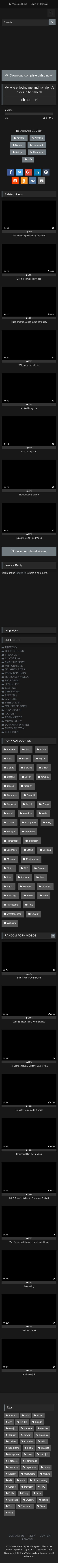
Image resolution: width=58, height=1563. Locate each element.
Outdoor (42, 868)
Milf (26, 868)
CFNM (28, 777)
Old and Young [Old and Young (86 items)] (39, 1480)
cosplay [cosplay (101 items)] (44, 1428)
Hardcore (30, 831)
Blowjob (18, 145)
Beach (25, 758)
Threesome (37, 152)
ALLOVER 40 (11, 658)
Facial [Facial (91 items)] (30, 1448)
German (11, 822)
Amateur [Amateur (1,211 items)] (12, 1415)
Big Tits (42, 758)
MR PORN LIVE (12, 666)
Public (10, 886)
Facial (10, 813)
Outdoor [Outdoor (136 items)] (12, 1487)
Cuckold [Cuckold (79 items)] (12, 1441)
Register (44, 4)
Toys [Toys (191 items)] (42, 1506)
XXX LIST (9, 713)
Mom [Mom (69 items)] (22, 1480)
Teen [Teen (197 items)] (10, 1506)
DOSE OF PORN (13, 651)
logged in (21, 573)
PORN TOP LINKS (14, 673)
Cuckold (31, 795)
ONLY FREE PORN (14, 706)
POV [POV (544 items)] (43, 1487)
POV (42, 877)
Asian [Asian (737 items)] (40, 1415)
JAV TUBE (9, 699)
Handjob (11, 831)
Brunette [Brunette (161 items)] (28, 1428)
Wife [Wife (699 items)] (10, 1512)
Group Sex (30, 822)
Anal (28, 749)
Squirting (46, 886)
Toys (30, 905)
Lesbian (47, 850)
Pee (9, 877)
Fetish (45, 813)
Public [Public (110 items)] (11, 1493)
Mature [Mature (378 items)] (46, 1474)
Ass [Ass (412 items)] (10, 1422)
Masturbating (32, 859)
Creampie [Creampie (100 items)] (43, 1435)
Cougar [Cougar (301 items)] (12, 1435)
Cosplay (28, 786)
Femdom (27, 813)
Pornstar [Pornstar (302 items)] (28, 1487)
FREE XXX (9, 647)
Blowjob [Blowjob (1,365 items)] (12, 1428)
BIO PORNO (10, 680)
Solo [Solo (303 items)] (38, 1493)
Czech (29, 804)
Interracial (33, 841)
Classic (10, 786)
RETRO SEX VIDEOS (15, 677)
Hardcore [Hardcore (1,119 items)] (12, 1461)
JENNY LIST (10, 684)
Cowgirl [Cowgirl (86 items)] (27, 1435)
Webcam (11, 923)
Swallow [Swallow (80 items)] (30, 1500)
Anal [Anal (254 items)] (27, 1415)
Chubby (45, 777)
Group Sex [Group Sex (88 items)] (13, 1454)
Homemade (37, 145)
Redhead (27, 886)
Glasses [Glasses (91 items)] (45, 1448)
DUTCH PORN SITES (15, 724)
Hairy (48, 822)
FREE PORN (10, 732)
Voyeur (35, 914)
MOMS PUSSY (12, 721)
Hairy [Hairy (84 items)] (29, 1454)
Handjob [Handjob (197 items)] (44, 1454)
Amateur (19, 138)
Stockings (12, 895)
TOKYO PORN (11, 710)
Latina (30, 850)
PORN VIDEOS (12, 717)
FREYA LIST (10, 654)
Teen (45, 895)
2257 (32, 1535)
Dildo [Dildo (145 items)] (43, 1441)
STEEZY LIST (11, 702)
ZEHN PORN (11, 691)
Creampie (12, 795)
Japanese (12, 850)
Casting (11, 777)
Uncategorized (14, 914)
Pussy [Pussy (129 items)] (25, 1493)
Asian (43, 749)
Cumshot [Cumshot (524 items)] (28, 1441)
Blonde (10, 767)
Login (33, 4)
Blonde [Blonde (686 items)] (38, 1422)
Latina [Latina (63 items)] (47, 1467)
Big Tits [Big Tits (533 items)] (23, 1422)
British (45, 767)
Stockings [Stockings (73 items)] (13, 1500)
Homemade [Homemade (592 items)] (31, 1461)
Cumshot (11, 804)
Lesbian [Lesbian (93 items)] (12, 1474)
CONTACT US (17, 1535)
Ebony (46, 804)
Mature (10, 868)
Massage (11, 859)
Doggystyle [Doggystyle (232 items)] (13, 1448)
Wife (28, 159)
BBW (9, 758)
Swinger (18, 152)
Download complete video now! (29, 75)
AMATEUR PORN (13, 662)
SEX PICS (9, 688)
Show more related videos (29, 551)
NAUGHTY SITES (13, 669)
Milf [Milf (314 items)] (10, 1480)
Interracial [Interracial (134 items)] (13, 1467)
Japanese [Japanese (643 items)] (31, 1467)
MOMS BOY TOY (13, 728)
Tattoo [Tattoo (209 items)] (45, 1500)
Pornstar (25, 877)
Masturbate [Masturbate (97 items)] (29, 1474)
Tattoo (30, 895)
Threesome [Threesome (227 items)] (26, 1506)
